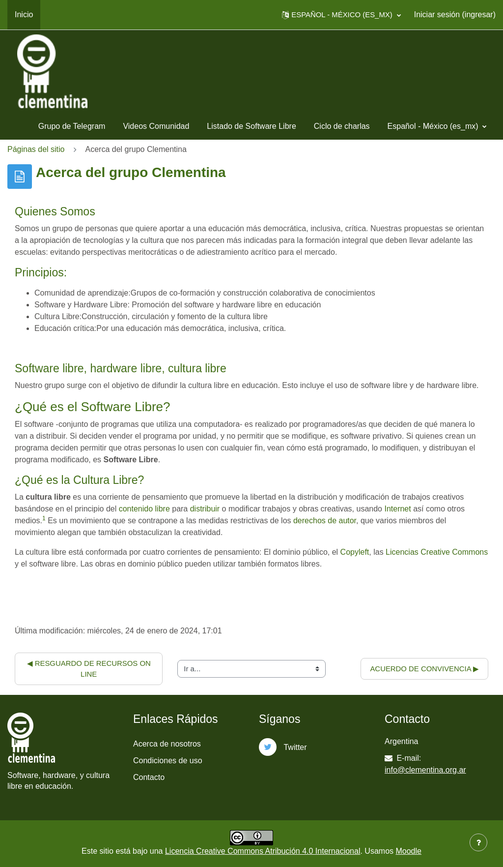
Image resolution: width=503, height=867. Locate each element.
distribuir (205, 509)
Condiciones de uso (167, 760)
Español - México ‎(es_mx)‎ (434, 126)
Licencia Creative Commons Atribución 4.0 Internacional (263, 851)
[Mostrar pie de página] (478, 842)
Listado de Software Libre (251, 126)
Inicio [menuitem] (24, 14)
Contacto (149, 777)
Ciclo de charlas (342, 126)
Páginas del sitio (36, 149)
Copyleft (354, 552)
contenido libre (144, 509)
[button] (341, 15)
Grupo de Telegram (72, 126)
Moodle (408, 851)
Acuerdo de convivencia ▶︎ (424, 668)
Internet (397, 509)
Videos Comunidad (156, 126)
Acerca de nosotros (167, 744)
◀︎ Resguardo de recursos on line (90, 668)
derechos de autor (324, 520)
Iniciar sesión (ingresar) (455, 14)
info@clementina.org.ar (425, 770)
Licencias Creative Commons (437, 552)
